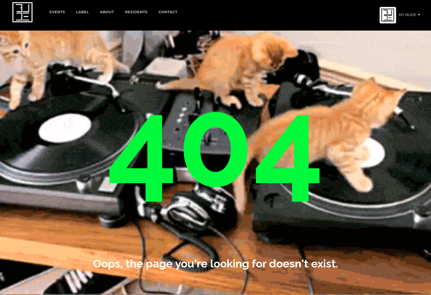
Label (82, 12)
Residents (136, 12)
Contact (168, 12)
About (107, 12)
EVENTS (57, 12)
